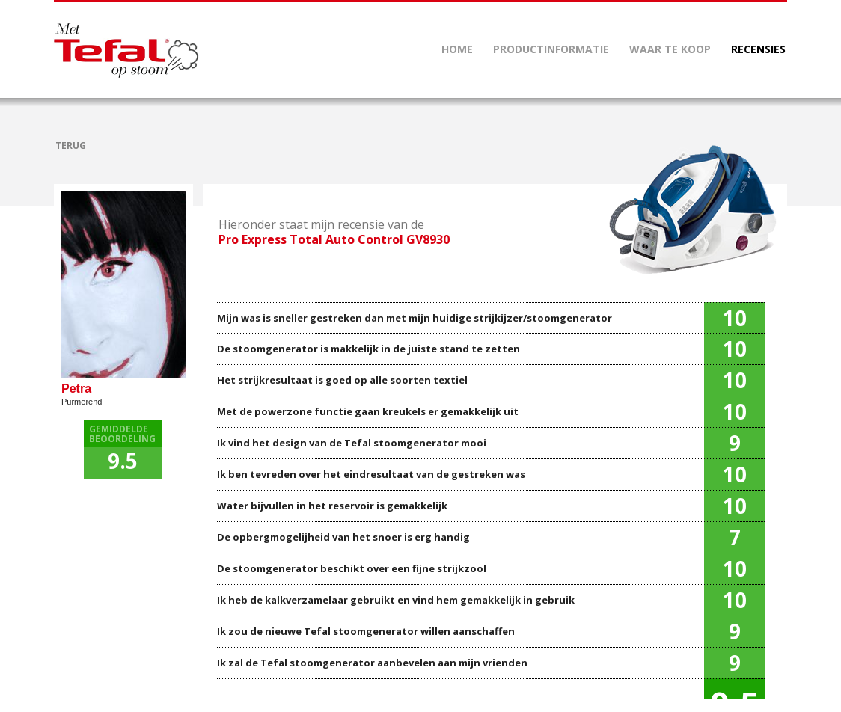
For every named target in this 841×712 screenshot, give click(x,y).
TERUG (70, 145)
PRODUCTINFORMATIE (551, 49)
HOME (457, 49)
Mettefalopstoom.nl (126, 50)
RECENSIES (758, 49)
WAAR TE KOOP (670, 49)
